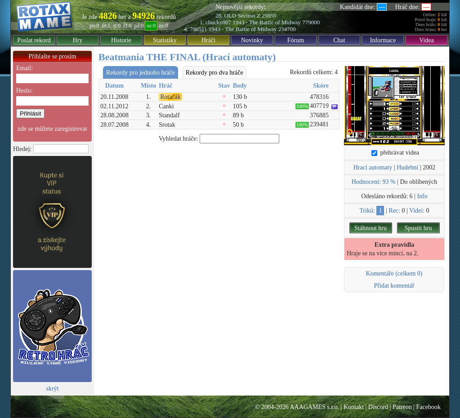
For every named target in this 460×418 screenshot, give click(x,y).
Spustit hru (418, 228)
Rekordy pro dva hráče (214, 72)
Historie (121, 40)
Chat (339, 40)
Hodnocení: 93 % (374, 181)
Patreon (402, 407)
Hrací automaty (373, 167)
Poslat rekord (33, 40)
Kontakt (354, 407)
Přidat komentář (394, 285)
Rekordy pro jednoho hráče (140, 72)
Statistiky (165, 40)
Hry (78, 40)
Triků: (367, 210)
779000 (311, 22)
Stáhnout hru (370, 228)
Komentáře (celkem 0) (394, 273)
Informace (383, 40)
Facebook (428, 407)
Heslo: (24, 90)
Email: (24, 68)
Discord (378, 407)
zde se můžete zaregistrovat (52, 128)
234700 (287, 29)
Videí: (416, 210)
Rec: (394, 210)
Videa (426, 40)
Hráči (208, 40)
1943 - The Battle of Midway (266, 22)
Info (422, 196)
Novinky (252, 40)
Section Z (248, 15)
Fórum (295, 40)
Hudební (407, 167)
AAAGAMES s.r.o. (314, 407)
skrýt (52, 388)
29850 (269, 15)
